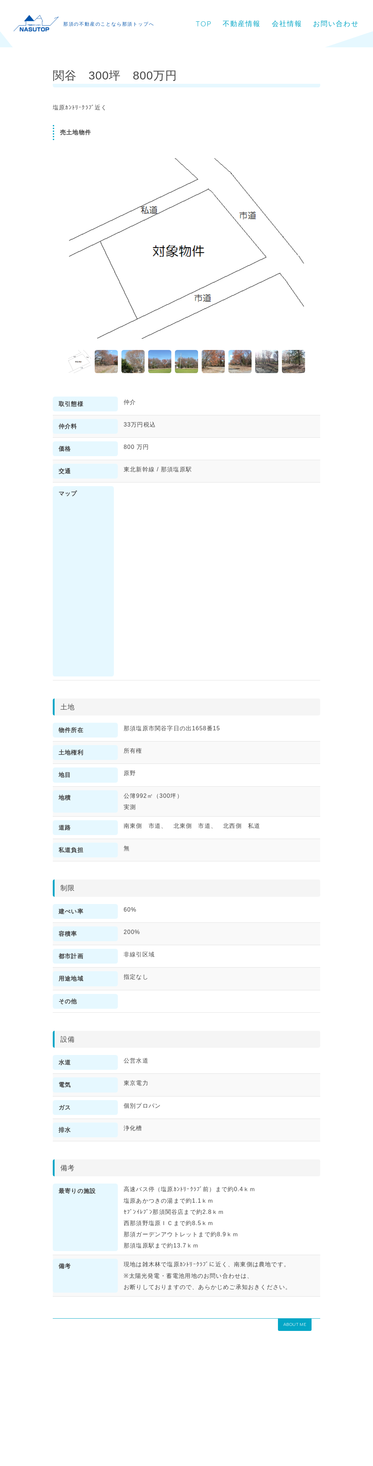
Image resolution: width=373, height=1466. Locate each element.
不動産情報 (249, 14)
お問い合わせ (229, 33)
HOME (19, 1411)
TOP (210, 14)
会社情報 (293, 14)
